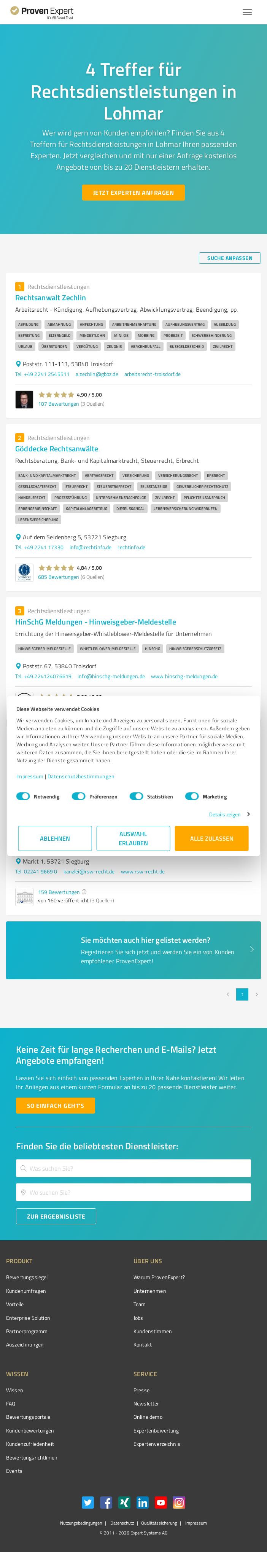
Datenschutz (121, 1523)
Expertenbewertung (156, 1430)
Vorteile (15, 1304)
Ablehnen (55, 838)
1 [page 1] (242, 994)
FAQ (10, 1403)
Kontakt (143, 1344)
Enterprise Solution (28, 1317)
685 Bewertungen (58, 576)
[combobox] (133, 1168)
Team (140, 1304)
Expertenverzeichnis (157, 1443)
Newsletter (146, 1403)
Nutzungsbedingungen (81, 1523)
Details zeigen (223, 814)
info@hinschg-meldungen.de (111, 676)
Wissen (14, 1390)
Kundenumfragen (26, 1290)
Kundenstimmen (153, 1331)
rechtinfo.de (131, 547)
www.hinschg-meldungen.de (184, 676)
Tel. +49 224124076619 (43, 676)
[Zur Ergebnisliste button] (56, 1216)
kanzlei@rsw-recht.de (89, 871)
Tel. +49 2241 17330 (39, 547)
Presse (141, 1390)
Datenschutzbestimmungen (83, 776)
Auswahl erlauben (133, 838)
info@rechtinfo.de (91, 547)
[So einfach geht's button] (55, 1106)
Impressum (32, 776)
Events (14, 1470)
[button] (56, 394)
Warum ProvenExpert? (159, 1277)
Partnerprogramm (27, 1331)
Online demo (148, 1416)
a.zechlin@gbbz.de (97, 374)
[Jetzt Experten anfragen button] (133, 193)
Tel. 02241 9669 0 (36, 871)
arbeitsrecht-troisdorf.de (152, 374)
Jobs (138, 1317)
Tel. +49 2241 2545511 (42, 374)
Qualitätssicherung (159, 1523)
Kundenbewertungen (30, 1430)
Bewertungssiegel (27, 1277)
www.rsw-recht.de (143, 871)
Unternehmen (150, 1290)
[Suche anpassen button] (230, 258)
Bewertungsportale (28, 1416)
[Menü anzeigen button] (247, 12)
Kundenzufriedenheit (30, 1443)
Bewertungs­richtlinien (31, 1457)
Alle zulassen (212, 838)
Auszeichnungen (25, 1344)
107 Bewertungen (58, 403)
